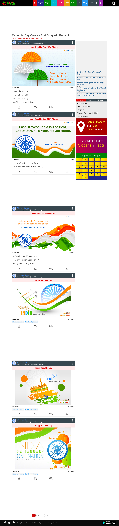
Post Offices (91, 127)
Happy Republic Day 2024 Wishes (43, 47)
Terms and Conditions (31, 523)
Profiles (45, 523)
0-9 (85, 177)
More (91, 3)
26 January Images (18, 322)
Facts (89, 100)
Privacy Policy (20, 523)
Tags (40, 523)
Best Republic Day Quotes (43, 213)
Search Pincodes (95, 122)
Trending (80, 100)
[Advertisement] (59, 20)
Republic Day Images (31, 322)
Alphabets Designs (91, 155)
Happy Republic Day (43, 280)
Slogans (100, 100)
